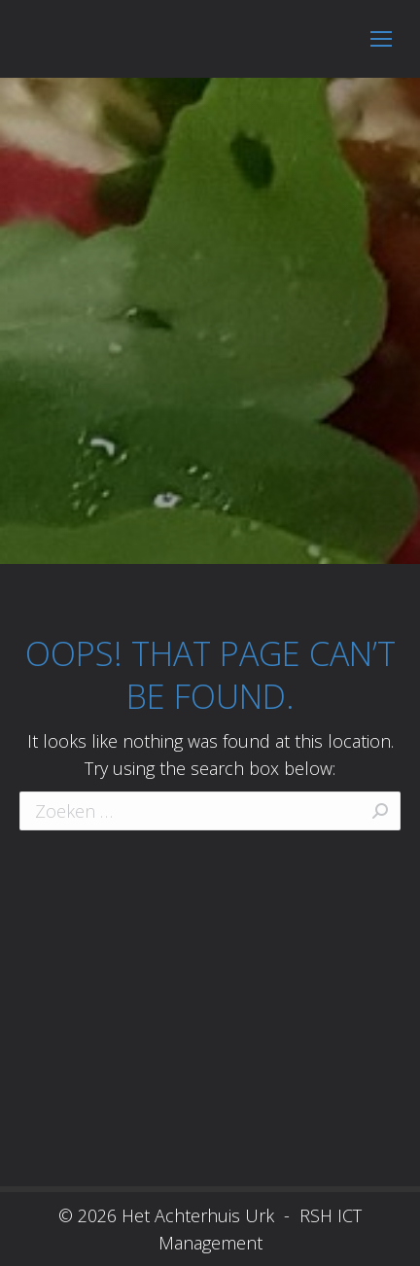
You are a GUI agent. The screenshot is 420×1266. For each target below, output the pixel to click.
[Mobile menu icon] (381, 38)
